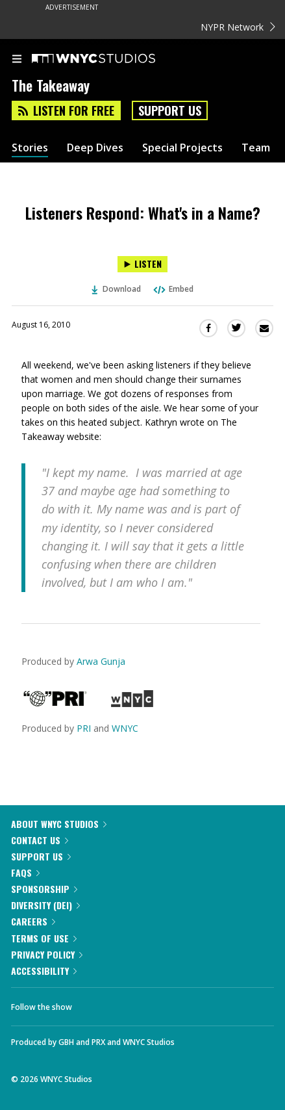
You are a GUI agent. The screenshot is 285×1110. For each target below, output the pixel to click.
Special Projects (182, 148)
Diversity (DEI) (45, 905)
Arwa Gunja (101, 661)
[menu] (16, 60)
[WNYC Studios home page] (110, 59)
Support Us (169, 110)
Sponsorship (44, 889)
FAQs (25, 872)
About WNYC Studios (58, 824)
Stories (30, 148)
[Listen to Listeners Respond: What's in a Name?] (142, 264)
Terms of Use (44, 938)
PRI (84, 728)
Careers (33, 921)
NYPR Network (238, 27)
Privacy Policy (46, 954)
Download (116, 288)
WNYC (125, 728)
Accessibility (44, 970)
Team (256, 148)
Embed (172, 288)
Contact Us (39, 840)
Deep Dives (95, 148)
